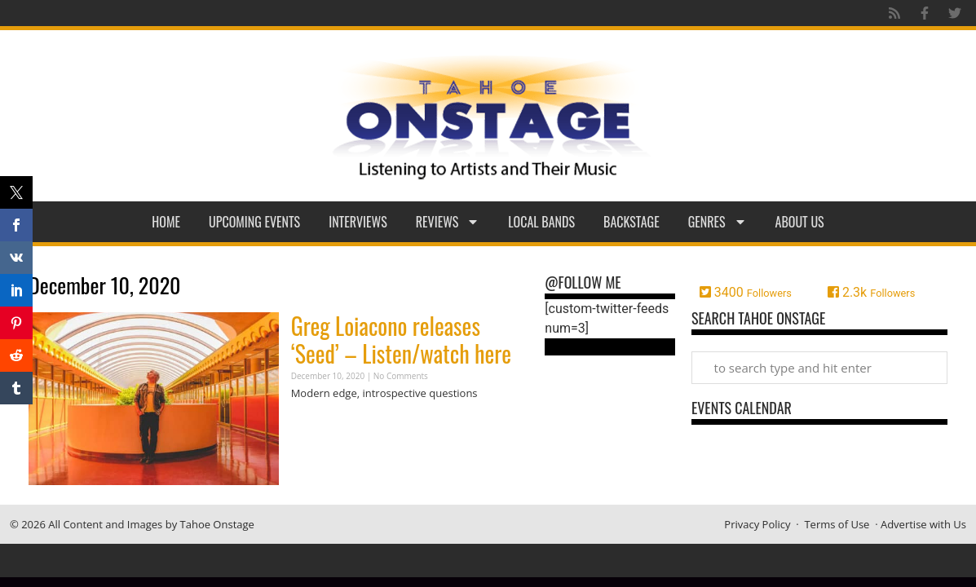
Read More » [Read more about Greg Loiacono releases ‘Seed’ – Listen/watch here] (319, 425)
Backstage (631, 222)
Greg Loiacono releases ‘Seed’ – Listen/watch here (401, 339)
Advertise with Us (923, 524)
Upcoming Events (254, 222)
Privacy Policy (757, 524)
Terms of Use (836, 524)
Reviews (448, 221)
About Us (799, 222)
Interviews (358, 222)
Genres (717, 221)
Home (166, 222)
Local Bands (541, 222)
